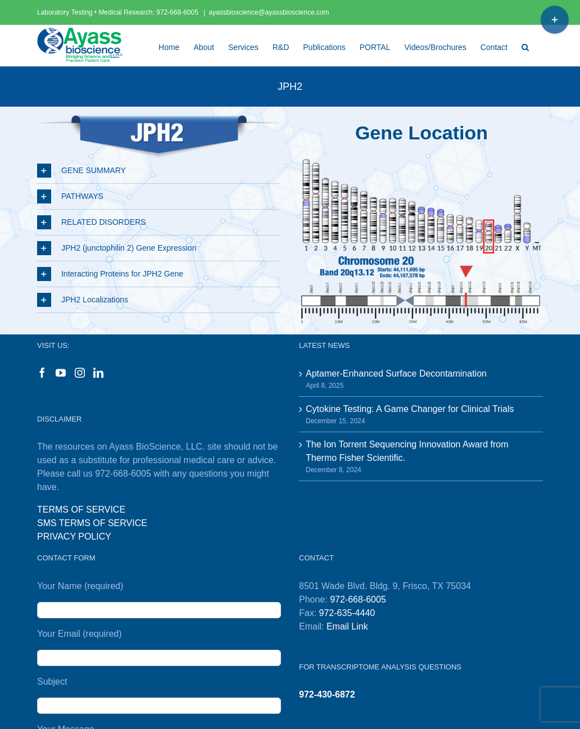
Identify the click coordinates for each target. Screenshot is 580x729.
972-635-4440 (347, 613)
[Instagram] (80, 373)
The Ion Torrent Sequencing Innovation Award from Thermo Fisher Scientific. (407, 451)
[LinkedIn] (98, 373)
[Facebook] (42, 373)
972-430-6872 (327, 694)
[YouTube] (61, 373)
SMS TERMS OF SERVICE (92, 523)
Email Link (347, 626)
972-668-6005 (178, 12)
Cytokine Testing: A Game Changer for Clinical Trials (410, 409)
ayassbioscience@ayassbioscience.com (269, 12)
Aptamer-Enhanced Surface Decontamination (396, 373)
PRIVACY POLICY (74, 536)
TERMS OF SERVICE (81, 509)
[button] (525, 45)
